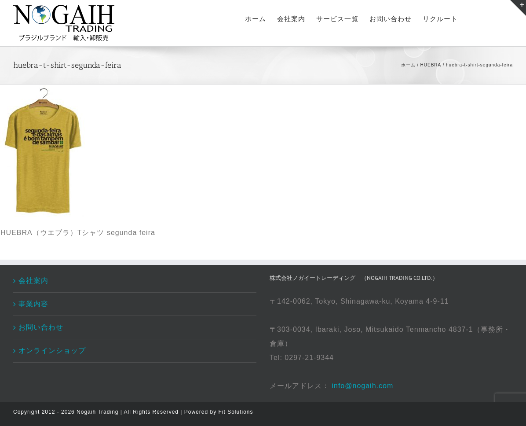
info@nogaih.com (362, 385)
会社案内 (33, 280)
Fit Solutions (235, 412)
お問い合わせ (40, 327)
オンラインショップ (52, 350)
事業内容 (33, 304)
